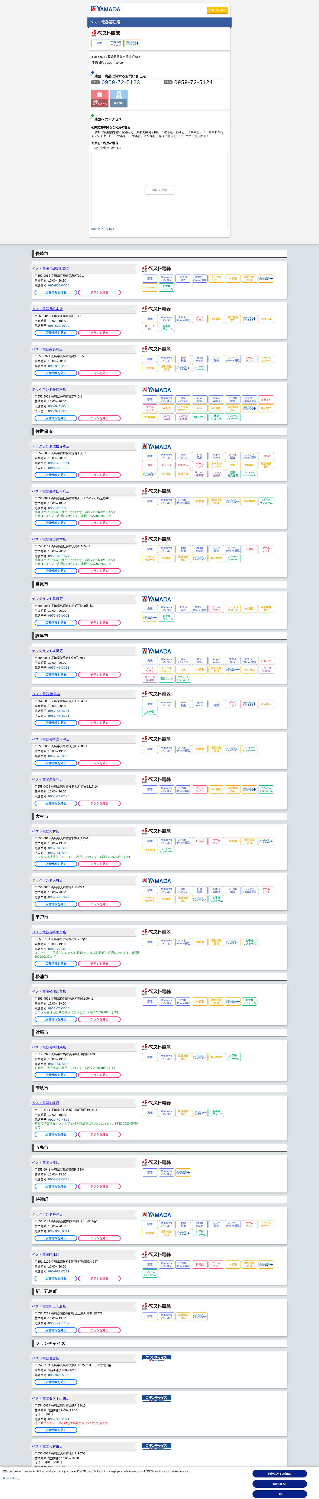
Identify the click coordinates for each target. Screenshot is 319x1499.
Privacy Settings (279, 1473)
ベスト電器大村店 (45, 831)
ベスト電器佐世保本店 (49, 539)
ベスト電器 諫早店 (46, 694)
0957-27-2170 (59, 796)
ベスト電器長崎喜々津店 (51, 739)
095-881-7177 (59, 1271)
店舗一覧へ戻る (217, 10)
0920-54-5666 (59, 1064)
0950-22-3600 (59, 949)
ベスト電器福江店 (45, 1162)
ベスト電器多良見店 (47, 779)
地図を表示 (159, 190)
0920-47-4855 (59, 1119)
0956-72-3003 (59, 1008)
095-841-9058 (59, 411)
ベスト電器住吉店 (45, 1358)
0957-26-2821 (59, 1419)
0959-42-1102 (59, 1323)
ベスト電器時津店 (45, 1254)
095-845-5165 (59, 1375)
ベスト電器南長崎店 (47, 349)
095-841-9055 (59, 406)
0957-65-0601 (59, 615)
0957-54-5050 (59, 848)
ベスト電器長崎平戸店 (49, 932)
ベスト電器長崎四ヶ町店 (51, 491)
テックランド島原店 (47, 599)
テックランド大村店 (47, 880)
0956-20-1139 (59, 468)
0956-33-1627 (59, 556)
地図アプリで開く (103, 229)
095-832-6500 (59, 285)
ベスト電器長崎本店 (47, 309)
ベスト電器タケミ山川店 (51, 1398)
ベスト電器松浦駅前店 (49, 991)
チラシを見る (99, 292)
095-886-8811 (59, 1231)
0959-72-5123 (121, 82)
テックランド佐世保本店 (51, 446)
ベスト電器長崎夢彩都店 (51, 268)
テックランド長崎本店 (49, 389)
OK (280, 1494)
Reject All (279, 1484)
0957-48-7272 (59, 897)
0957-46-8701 (59, 711)
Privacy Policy (11, 1478)
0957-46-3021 (59, 667)
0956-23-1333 (59, 508)
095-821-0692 (59, 325)
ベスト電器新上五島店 (49, 1306)
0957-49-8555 (59, 756)
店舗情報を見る (55, 292)
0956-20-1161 (59, 463)
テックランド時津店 (47, 1214)
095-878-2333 (59, 366)
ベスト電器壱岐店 (45, 1103)
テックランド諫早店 (47, 651)
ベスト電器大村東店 (47, 1446)
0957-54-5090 (59, 853)
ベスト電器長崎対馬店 (49, 1047)
